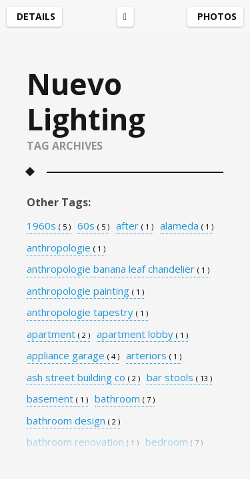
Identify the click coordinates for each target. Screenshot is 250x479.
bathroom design (73, 421)
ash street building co (83, 378)
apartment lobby (142, 335)
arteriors (153, 356)
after (134, 226)
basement (57, 399)
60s (93, 226)
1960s (49, 226)
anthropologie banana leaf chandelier (118, 269)
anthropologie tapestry (87, 313)
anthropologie (66, 248)
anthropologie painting (85, 291)
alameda (186, 226)
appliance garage (73, 356)
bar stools (179, 378)
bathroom (125, 399)
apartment (58, 335)
